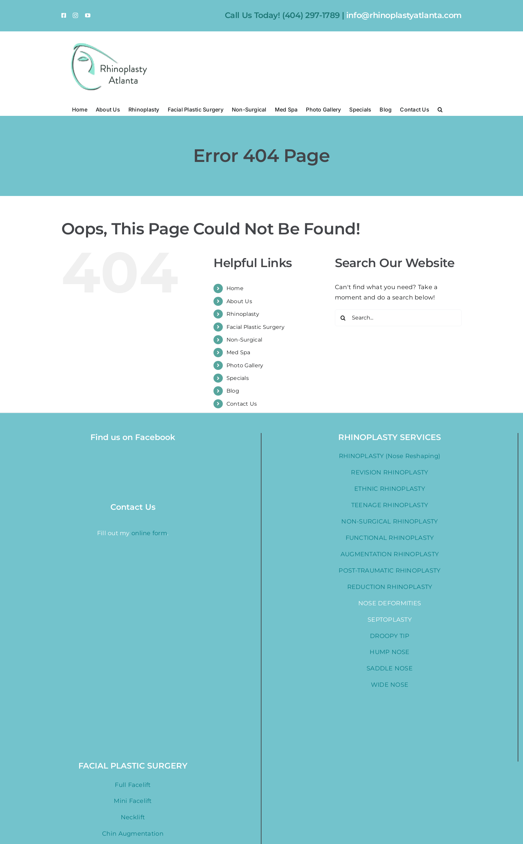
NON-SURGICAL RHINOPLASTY (389, 521)
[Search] (343, 317)
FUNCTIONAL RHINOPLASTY (390, 538)
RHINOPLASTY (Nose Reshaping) (390, 456)
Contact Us (241, 404)
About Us (239, 301)
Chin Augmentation (132, 833)
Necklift (133, 817)
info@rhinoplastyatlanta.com (404, 15)
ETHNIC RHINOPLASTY (389, 488)
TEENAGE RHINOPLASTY (389, 505)
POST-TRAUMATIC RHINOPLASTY (389, 570)
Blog (232, 391)
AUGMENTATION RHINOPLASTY (390, 554)
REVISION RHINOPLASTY (389, 472)
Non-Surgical (244, 340)
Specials (237, 378)
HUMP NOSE (389, 652)
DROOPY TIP (389, 636)
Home (234, 288)
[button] (440, 109)
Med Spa (238, 352)
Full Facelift (133, 785)
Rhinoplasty (242, 314)
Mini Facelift (133, 801)
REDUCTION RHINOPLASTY (389, 587)
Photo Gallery (245, 365)
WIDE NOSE (389, 684)
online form (149, 508)
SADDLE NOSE (390, 668)
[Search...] (398, 317)
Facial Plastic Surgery (255, 327)
